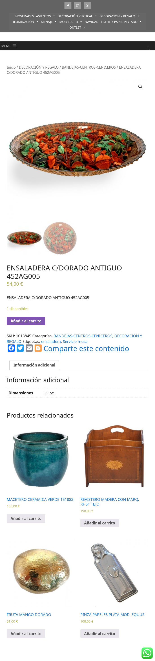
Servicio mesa (75, 341)
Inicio (11, 67)
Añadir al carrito (26, 321)
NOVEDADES (24, 16)
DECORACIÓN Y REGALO (120, 16)
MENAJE (49, 22)
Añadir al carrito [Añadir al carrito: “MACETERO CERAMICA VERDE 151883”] (26, 518)
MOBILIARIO (70, 22)
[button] (6, 45)
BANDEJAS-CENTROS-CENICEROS (89, 67)
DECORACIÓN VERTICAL (77, 16)
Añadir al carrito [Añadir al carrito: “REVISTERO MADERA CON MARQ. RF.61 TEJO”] (99, 523)
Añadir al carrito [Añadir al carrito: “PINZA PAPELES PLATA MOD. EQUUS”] (99, 633)
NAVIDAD (91, 22)
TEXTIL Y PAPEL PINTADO (121, 22)
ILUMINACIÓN (26, 22)
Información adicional (34, 365)
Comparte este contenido (86, 348)
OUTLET (77, 27)
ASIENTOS (45, 16)
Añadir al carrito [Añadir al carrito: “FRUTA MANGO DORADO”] (26, 633)
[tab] (34, 365)
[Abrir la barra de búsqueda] (148, 48)
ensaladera (51, 341)
